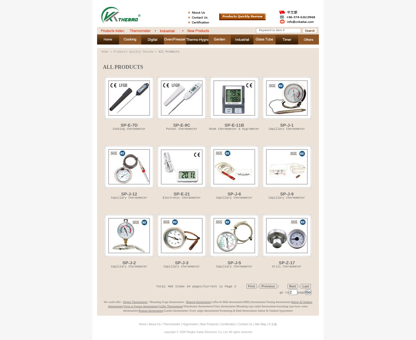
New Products (209, 324)
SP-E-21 (181, 172)
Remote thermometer (151, 310)
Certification (228, 324)
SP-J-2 (129, 241)
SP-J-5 (234, 241)
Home (104, 51)
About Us (155, 324)
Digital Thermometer (135, 302)
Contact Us (245, 324)
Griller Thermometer (171, 306)
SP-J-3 (181, 241)
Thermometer (171, 324)
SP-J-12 (129, 172)
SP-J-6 (234, 172)
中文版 (272, 324)
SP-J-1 (287, 103)
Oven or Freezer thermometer (141, 306)
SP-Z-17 (287, 241)
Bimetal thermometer (198, 302)
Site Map (260, 324)
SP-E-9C (181, 103)
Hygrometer (190, 324)
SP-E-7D (129, 103)
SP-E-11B (234, 103)
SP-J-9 (287, 172)
